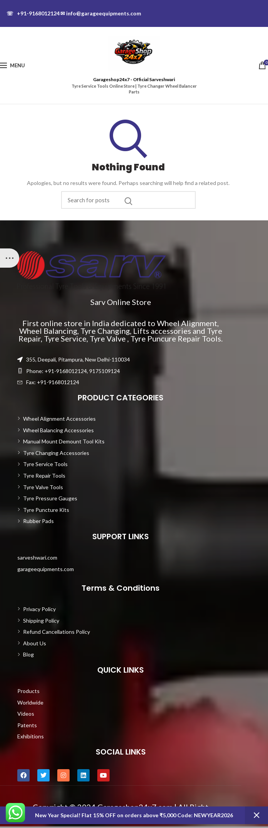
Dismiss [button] (256, 815)
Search (128, 201)
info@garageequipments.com (100, 13)
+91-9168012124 (33, 13)
